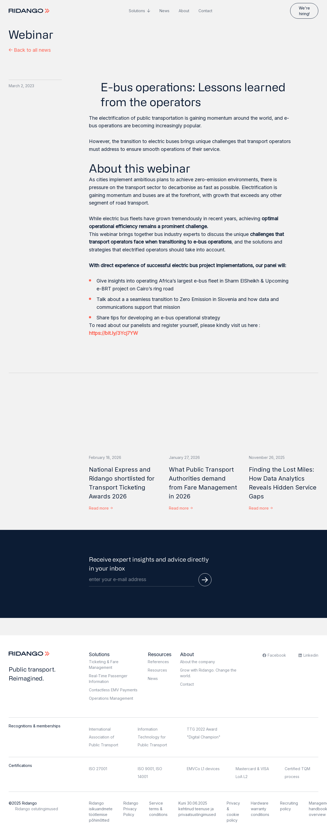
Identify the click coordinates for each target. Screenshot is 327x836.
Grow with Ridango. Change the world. (208, 673)
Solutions (137, 10)
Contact (205, 10)
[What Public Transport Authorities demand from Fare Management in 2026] (203, 418)
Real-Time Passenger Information (108, 678)
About (184, 10)
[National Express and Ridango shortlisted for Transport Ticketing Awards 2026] (123, 418)
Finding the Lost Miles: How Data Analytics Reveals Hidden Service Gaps (282, 483)
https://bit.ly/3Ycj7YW (114, 333)
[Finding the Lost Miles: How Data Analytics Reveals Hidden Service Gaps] (283, 418)
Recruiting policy (289, 806)
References (158, 661)
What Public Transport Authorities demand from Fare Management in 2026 (203, 483)
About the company (197, 661)
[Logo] (30, 11)
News (164, 10)
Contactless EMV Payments (113, 690)
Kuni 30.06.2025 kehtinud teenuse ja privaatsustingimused (197, 809)
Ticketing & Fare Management (103, 664)
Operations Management (111, 698)
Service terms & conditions (158, 809)
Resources (159, 654)
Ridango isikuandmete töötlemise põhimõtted (101, 811)
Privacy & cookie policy (233, 811)
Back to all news (30, 50)
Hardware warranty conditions (260, 809)
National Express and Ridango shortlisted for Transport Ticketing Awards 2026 (122, 483)
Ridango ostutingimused (36, 808)
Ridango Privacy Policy (130, 809)
